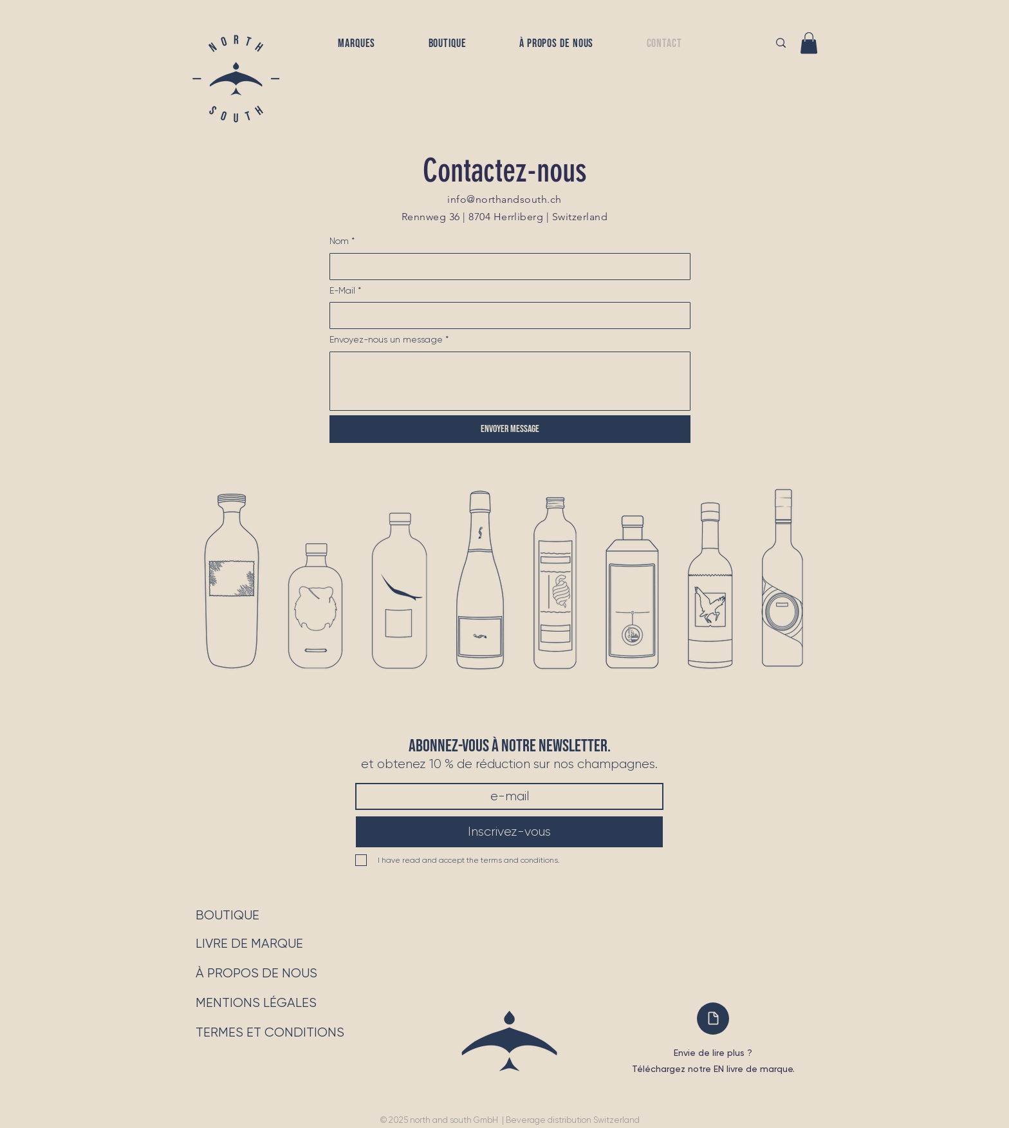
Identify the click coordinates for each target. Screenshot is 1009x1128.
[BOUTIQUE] (227, 915)
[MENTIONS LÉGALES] (256, 1003)
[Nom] (506, 266)
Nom (342, 241)
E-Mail (345, 291)
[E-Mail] (506, 315)
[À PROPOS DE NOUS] (256, 973)
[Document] (713, 1018)
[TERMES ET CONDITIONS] (274, 1033)
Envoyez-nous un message (389, 340)
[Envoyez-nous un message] (510, 381)
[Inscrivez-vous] (509, 832)
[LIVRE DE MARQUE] (249, 944)
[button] (357, 43)
